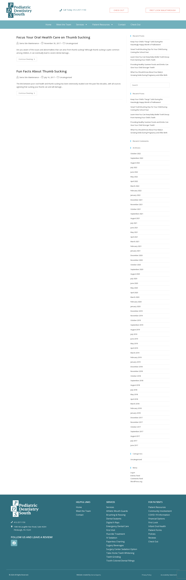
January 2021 (135, 251)
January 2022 (135, 195)
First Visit (110, 530)
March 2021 (135, 241)
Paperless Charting (115, 541)
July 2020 (134, 278)
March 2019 (135, 353)
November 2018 (137, 371)
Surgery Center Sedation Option (121, 549)
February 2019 (136, 357)
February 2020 (136, 302)
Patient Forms (155, 530)
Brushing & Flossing (116, 514)
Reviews (152, 537)
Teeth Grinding (113, 556)
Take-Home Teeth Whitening (120, 553)
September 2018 (137, 380)
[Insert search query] (150, 85)
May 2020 (134, 288)
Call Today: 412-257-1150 (74, 10)
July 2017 (134, 441)
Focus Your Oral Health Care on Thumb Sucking (53, 37)
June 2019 (134, 339)
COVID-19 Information (159, 514)
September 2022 (137, 158)
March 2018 (135, 404)
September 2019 (137, 325)
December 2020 (136, 255)
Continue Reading (28, 58)
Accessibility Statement (168, 575)
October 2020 (136, 265)
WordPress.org (136, 481)
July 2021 (134, 223)
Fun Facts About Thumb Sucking (41, 71)
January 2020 (135, 306)
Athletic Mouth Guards (117, 511)
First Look (153, 522)
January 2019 (135, 362)
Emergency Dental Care (117, 526)
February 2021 (136, 246)
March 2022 (135, 186)
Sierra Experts (96, 575)
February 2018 (136, 408)
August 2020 (135, 274)
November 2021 (137, 204)
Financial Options (156, 518)
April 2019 (134, 348)
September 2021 (137, 214)
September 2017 (137, 431)
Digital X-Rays (112, 522)
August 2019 (135, 329)
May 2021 (134, 232)
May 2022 (134, 177)
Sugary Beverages (115, 545)
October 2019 (136, 320)
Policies (152, 534)
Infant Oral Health (157, 526)
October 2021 (136, 209)
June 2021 (134, 227)
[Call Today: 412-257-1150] (61, 10)
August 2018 (135, 385)
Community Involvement (160, 511)
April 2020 (134, 292)
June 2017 (134, 445)
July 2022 (134, 167)
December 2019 (136, 311)
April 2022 (134, 181)
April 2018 (134, 399)
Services (81, 24)
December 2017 (136, 417)
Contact (122, 24)
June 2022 (134, 172)
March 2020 (135, 297)
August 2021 (135, 218)
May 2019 (134, 343)
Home (48, 24)
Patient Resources (102, 24)
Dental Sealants (113, 518)
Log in (133, 472)
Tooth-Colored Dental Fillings (120, 560)
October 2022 (136, 153)
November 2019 (137, 315)
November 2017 (137, 422)
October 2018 (136, 376)
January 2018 (135, 413)
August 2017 (135, 436)
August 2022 (135, 163)
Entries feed (135, 475)
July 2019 (134, 334)
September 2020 (137, 269)
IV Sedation (111, 537)
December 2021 (136, 200)
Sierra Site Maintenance (29, 43)
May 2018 (134, 394)
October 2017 (136, 427)
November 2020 (137, 260)
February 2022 (136, 190)
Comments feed (137, 478)
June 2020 (134, 283)
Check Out (135, 24)
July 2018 (134, 390)
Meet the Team (63, 24)
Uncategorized (72, 43)
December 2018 (136, 366)
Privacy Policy (146, 575)
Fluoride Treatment (115, 534)
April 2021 (134, 237)
